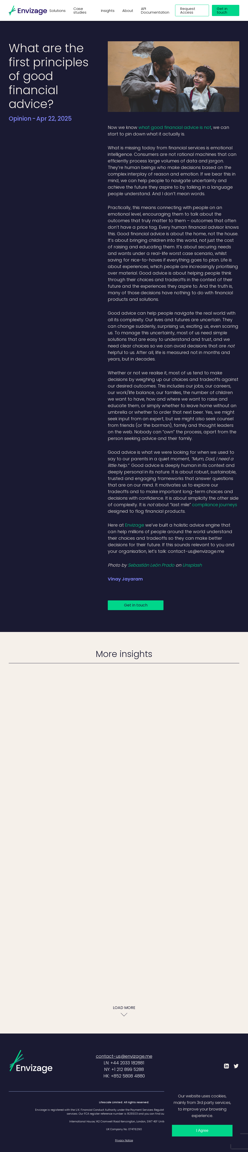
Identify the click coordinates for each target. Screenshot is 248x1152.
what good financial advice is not (175, 127)
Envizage (134, 525)
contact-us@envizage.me (124, 1056)
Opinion (20, 119)
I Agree (202, 1130)
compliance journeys (214, 505)
